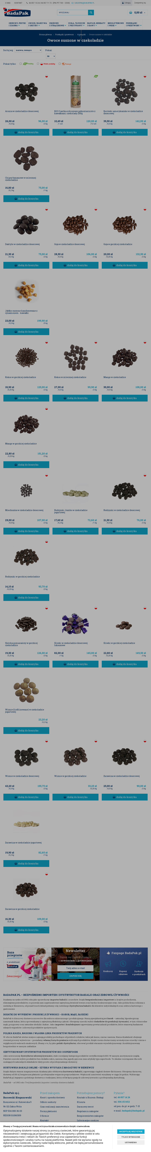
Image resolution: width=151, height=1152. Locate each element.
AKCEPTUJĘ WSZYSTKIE (130, 1131)
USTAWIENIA (131, 1142)
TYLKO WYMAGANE (131, 1137)
